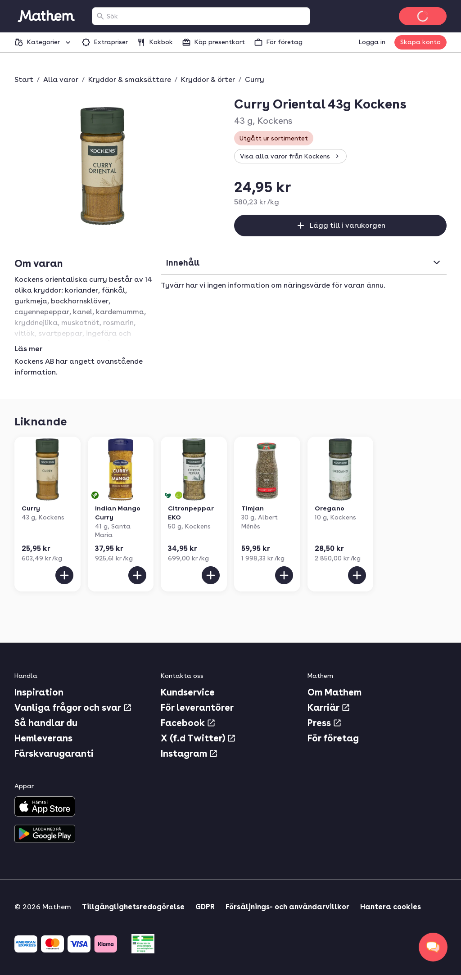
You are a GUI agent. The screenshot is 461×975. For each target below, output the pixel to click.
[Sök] (100, 16)
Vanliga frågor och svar (73, 707)
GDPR (205, 907)
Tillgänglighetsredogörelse (133, 907)
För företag (333, 738)
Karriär (328, 707)
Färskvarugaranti (54, 753)
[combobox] (206, 16)
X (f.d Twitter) (198, 738)
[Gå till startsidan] (45, 16)
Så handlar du (45, 723)
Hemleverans (43, 738)
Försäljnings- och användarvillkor (287, 907)
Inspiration (38, 692)
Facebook (188, 723)
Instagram (189, 753)
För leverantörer (197, 707)
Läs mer (28, 348)
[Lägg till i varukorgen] (64, 575)
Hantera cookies (390, 907)
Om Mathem (334, 692)
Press (324, 723)
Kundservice (188, 692)
